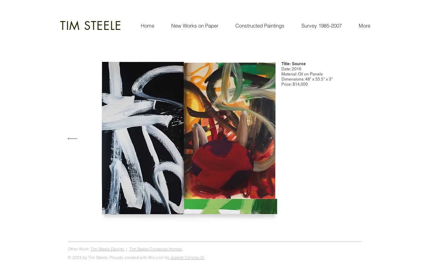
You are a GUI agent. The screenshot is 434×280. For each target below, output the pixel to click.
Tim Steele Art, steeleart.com (335, 248)
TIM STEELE (91, 25)
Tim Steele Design (108, 248)
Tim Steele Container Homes (155, 248)
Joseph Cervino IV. (187, 257)
